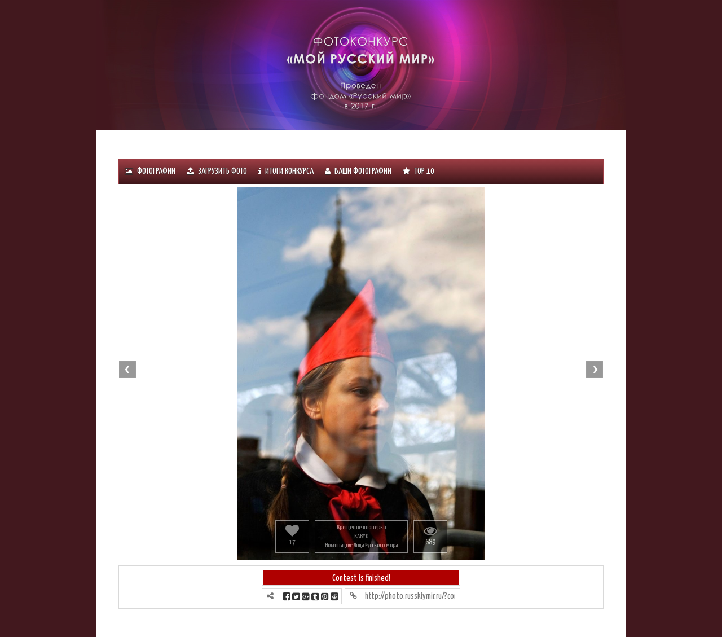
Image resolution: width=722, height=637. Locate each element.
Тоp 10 (418, 171)
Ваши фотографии (358, 171)
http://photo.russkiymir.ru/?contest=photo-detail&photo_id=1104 (410, 596)
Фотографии (150, 171)
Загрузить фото (217, 171)
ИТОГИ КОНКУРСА (286, 171)
